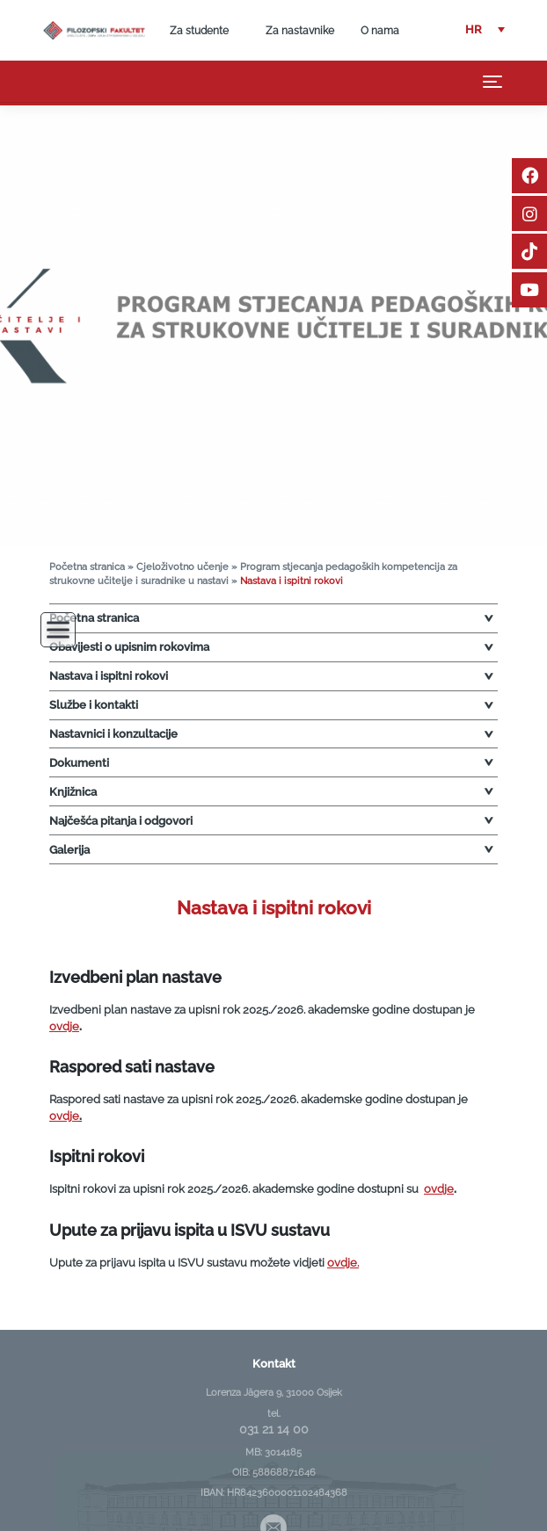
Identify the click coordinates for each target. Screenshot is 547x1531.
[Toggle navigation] (493, 81)
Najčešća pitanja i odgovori (121, 820)
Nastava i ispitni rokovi (108, 675)
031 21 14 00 (274, 1429)
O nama (380, 31)
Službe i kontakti (93, 704)
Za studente (199, 31)
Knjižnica (73, 791)
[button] (485, 30)
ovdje (64, 1026)
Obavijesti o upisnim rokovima (129, 647)
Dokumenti (79, 762)
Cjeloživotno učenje (182, 567)
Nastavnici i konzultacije (113, 733)
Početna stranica (87, 567)
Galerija (69, 849)
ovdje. (343, 1262)
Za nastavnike (300, 31)
